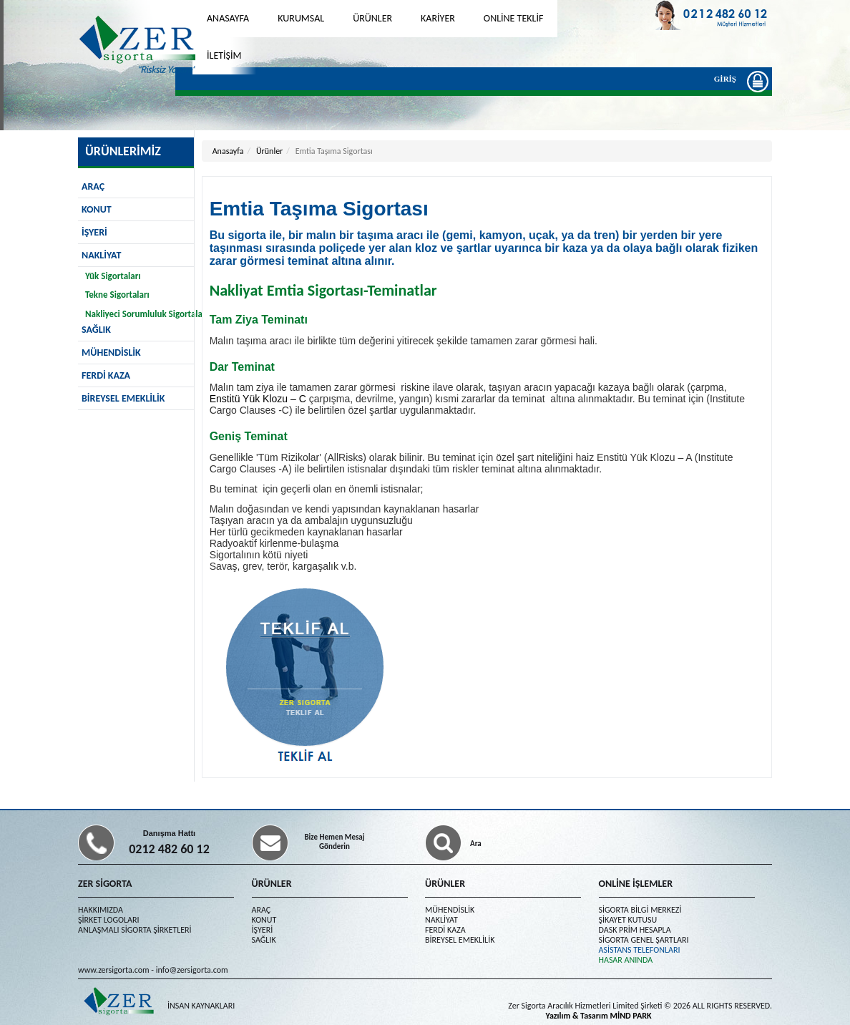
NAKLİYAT (101, 255)
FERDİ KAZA (106, 375)
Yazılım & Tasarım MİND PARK (599, 1016)
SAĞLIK (264, 940)
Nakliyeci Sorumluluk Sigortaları (146, 314)
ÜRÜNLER (372, 18)
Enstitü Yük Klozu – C (259, 398)
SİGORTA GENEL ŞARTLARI (644, 940)
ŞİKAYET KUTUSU (628, 920)
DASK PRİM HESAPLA (635, 930)
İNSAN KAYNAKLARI (201, 1006)
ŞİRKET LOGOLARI (108, 920)
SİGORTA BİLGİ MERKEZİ (640, 910)
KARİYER (438, 18)
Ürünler (269, 151)
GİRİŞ (728, 80)
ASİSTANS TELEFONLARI (639, 950)
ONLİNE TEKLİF (514, 18)
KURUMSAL (301, 18)
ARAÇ (93, 186)
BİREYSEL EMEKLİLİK (123, 398)
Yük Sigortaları (112, 276)
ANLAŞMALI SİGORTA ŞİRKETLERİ (135, 930)
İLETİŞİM (224, 55)
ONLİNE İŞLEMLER (636, 884)
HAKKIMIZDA (100, 910)
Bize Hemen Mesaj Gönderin (334, 841)
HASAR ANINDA (626, 960)
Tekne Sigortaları (117, 294)
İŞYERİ (94, 232)
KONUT (97, 209)
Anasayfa (228, 151)
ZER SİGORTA (105, 884)
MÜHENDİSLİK (111, 352)
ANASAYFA (228, 18)
